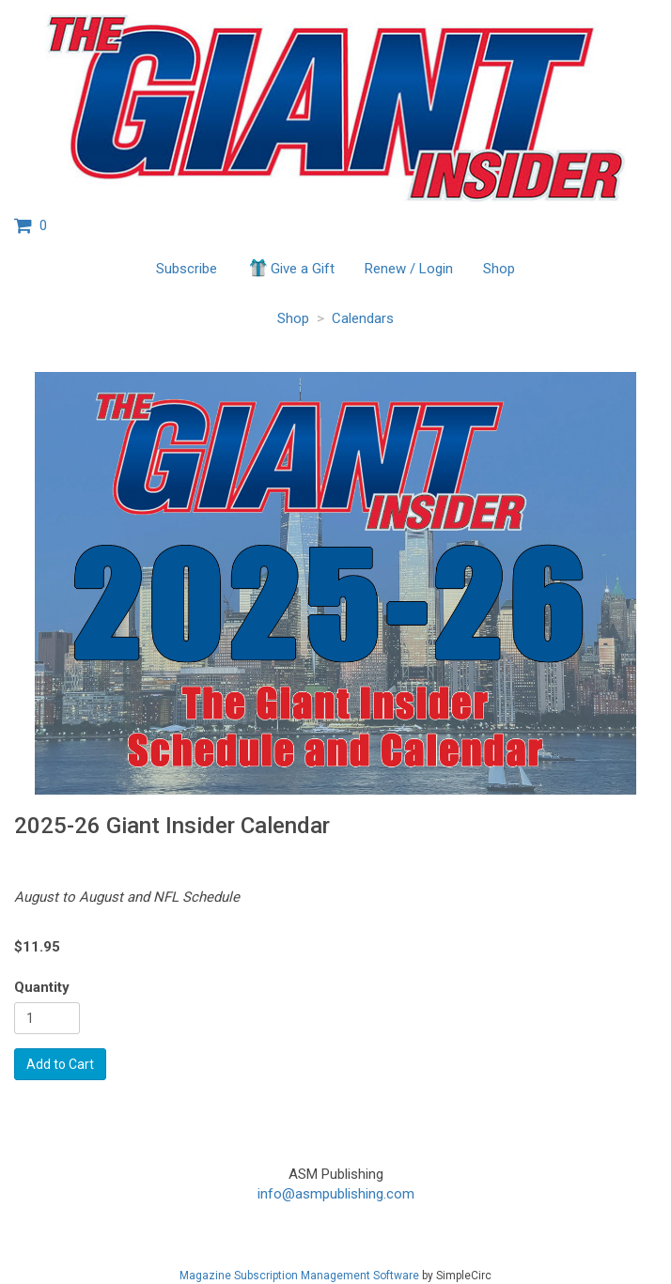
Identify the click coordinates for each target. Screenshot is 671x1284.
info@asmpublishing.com (335, 1193)
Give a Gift (291, 267)
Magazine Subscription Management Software (299, 1275)
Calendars (363, 318)
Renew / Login (409, 268)
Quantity (42, 987)
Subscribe (186, 268)
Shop (499, 268)
